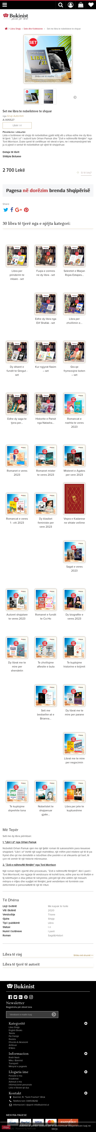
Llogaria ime (18, 1072)
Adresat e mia (15, 1082)
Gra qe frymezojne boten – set (74, 370)
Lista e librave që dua (19, 1088)
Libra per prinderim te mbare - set (17, 275)
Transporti (13, 1063)
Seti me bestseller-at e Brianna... (45, 714)
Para (75, 97)
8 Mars (12, 1048)
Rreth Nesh (14, 1057)
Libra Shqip (14, 1027)
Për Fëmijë (14, 1036)
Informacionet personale (20, 1085)
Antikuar (13, 1045)
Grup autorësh (15, 116)
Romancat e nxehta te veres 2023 (74, 422)
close (6, 1127)
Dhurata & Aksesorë (18, 1042)
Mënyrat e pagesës (18, 1066)
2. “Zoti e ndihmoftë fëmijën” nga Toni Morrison (29, 865)
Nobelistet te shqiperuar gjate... (46, 810)
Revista (12, 1039)
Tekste (12, 1033)
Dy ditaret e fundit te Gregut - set (17, 370)
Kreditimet (14, 1079)
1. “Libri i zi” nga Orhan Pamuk (19, 842)
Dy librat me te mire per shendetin (17, 666)
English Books (15, 1030)
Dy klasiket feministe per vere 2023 (46, 522)
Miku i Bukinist (16, 1060)
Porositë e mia (15, 1076)
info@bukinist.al (41, 1105)
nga (4, 116)
